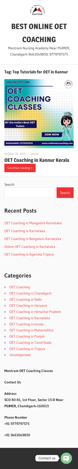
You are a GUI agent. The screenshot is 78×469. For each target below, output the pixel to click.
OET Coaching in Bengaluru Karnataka (32, 238)
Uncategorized (20, 355)
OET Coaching (19, 287)
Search (9, 184)
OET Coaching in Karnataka (24, 231)
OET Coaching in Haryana (28, 305)
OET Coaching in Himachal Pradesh (35, 311)
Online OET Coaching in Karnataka (29, 246)
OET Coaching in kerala (26, 324)
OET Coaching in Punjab (27, 336)
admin (34, 154)
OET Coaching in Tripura (27, 349)
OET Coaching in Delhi (25, 299)
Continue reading (18, 168)
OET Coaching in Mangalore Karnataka (33, 223)
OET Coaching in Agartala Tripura (29, 254)
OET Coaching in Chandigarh (30, 293)
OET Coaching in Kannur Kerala (36, 160)
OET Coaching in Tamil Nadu (30, 342)
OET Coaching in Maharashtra (31, 330)
